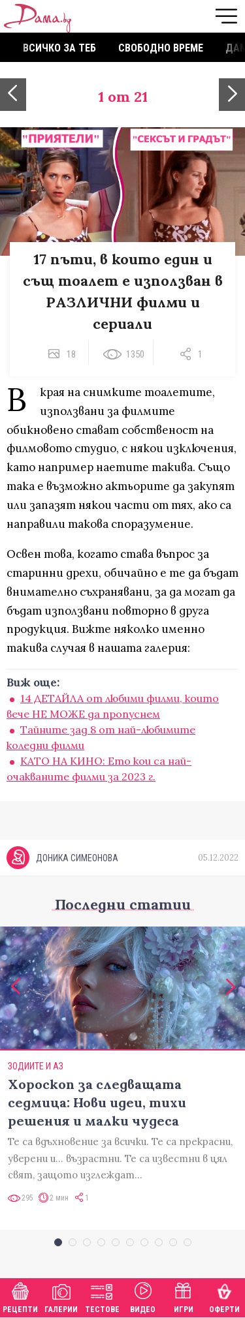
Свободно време (160, 48)
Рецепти (20, 1296)
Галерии (61, 1296)
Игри (183, 1296)
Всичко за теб (59, 48)
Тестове (102, 1296)
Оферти (224, 1296)
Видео (142, 1296)
